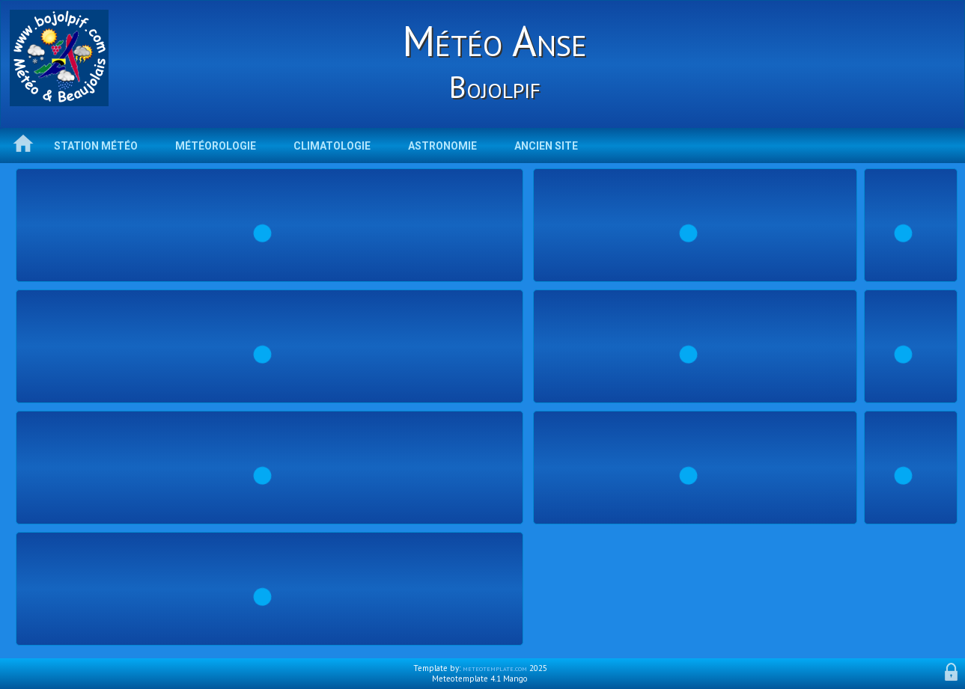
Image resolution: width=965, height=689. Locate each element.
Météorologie (215, 146)
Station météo (96, 146)
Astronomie (442, 146)
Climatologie (332, 146)
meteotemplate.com (495, 668)
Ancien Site (546, 146)
